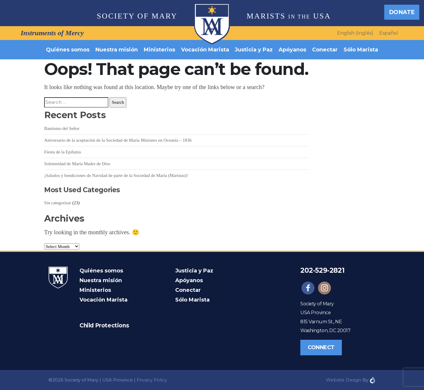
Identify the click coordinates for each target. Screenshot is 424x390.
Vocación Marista (205, 49)
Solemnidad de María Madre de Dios (77, 163)
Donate (402, 12)
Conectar (325, 49)
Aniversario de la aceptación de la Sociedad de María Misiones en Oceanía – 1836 (118, 140)
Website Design (343, 380)
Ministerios (159, 49)
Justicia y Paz (254, 49)
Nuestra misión (116, 49)
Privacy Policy (152, 380)
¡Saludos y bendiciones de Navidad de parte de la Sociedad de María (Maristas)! (116, 175)
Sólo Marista (361, 49)
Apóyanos (292, 49)
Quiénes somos (68, 49)
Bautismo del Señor (62, 128)
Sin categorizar (57, 202)
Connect (321, 347)
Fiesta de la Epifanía (62, 151)
